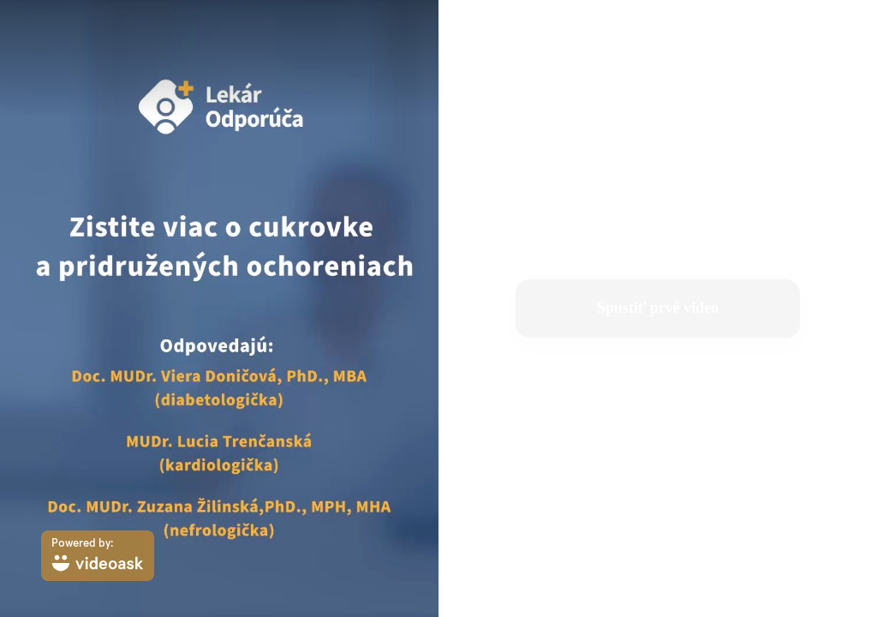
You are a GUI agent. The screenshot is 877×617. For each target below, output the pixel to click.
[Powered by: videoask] (97, 555)
